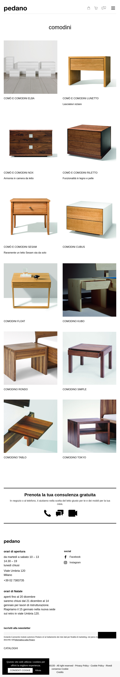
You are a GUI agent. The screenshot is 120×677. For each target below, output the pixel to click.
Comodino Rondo (16, 389)
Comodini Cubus (74, 247)
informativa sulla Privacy (25, 640)
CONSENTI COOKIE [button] (20, 670)
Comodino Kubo (74, 321)
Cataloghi (11, 648)
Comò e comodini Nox (18, 172)
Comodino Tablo (15, 457)
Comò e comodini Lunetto (81, 98)
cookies (37, 662)
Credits (60, 672)
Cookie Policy (97, 665)
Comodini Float (14, 321)
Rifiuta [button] (38, 670)
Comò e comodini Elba (19, 98)
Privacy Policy (82, 665)
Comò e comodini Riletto (80, 172)
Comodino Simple (75, 389)
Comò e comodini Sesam (20, 247)
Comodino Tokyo (74, 457)
